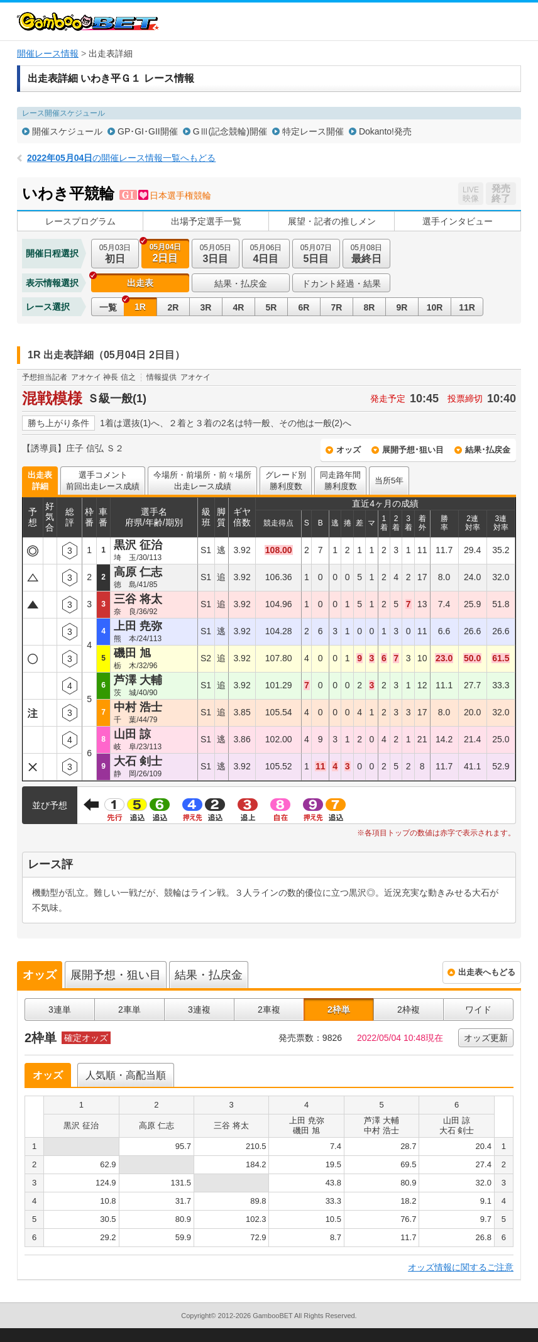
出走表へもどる (486, 972)
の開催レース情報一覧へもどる (121, 158)
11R (467, 307)
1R (140, 307)
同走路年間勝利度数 (340, 480)
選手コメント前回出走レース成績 (103, 480)
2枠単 (338, 1009)
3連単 (59, 1009)
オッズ (348, 449)
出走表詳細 (40, 480)
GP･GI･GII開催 (148, 131)
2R (173, 307)
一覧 (108, 307)
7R (337, 307)
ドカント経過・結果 (341, 283)
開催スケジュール (67, 131)
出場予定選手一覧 (206, 221)
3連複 (199, 1009)
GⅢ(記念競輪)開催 (230, 131)
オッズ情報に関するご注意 (460, 1267)
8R (369, 307)
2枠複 (408, 1009)
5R (271, 307)
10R (435, 307)
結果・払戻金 (240, 283)
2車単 (129, 1009)
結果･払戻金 (487, 449)
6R (304, 307)
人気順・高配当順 (125, 1075)
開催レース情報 (48, 53)
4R (238, 307)
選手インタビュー (457, 221)
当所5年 (389, 480)
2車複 (269, 1009)
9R (402, 307)
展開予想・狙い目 (115, 975)
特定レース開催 (313, 131)
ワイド (478, 1009)
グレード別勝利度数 (285, 480)
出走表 (140, 283)
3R (206, 307)
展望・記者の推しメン (332, 221)
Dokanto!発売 (385, 131)
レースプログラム (80, 221)
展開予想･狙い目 (413, 449)
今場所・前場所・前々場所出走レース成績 (202, 480)
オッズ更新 (486, 1038)
